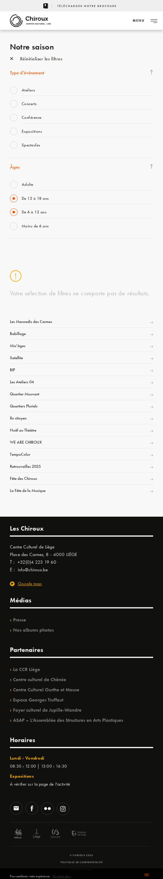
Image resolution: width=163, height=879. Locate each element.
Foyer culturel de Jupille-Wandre (47, 710)
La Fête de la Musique (28, 490)
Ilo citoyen (18, 418)
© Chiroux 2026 (81, 855)
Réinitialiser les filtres (36, 59)
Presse (19, 620)
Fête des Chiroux (23, 478)
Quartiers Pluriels (24, 406)
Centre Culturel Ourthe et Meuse (46, 690)
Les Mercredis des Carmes (31, 321)
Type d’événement (27, 73)
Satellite (16, 357)
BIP (12, 369)
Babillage (18, 333)
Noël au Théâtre (23, 430)
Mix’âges (17, 345)
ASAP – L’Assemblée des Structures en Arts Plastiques (68, 720)
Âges (14, 167)
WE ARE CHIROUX (26, 442)
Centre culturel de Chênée (39, 679)
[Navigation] (138, 20)
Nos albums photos (33, 630)
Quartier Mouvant (24, 394)
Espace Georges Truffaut (38, 700)
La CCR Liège (26, 669)
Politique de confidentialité (81, 862)
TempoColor (20, 454)
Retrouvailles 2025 (25, 466)
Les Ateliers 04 (22, 382)
